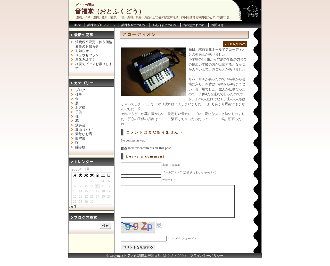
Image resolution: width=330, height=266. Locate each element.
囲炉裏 (80, 138)
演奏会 (80, 125)
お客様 (80, 107)
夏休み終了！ (85, 59)
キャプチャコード (180, 246)
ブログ (80, 90)
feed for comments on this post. (146, 148)
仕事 (78, 94)
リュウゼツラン (87, 55)
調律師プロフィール (101, 25)
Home (77, 25)
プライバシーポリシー (207, 263)
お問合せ (217, 25)
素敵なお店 (83, 134)
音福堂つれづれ (194, 25)
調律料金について (133, 25)
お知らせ (82, 51)
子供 (78, 112)
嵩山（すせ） (85, 129)
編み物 (80, 147)
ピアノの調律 (85, 5)
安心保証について (164, 25)
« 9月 (72, 207)
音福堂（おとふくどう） (110, 11)
